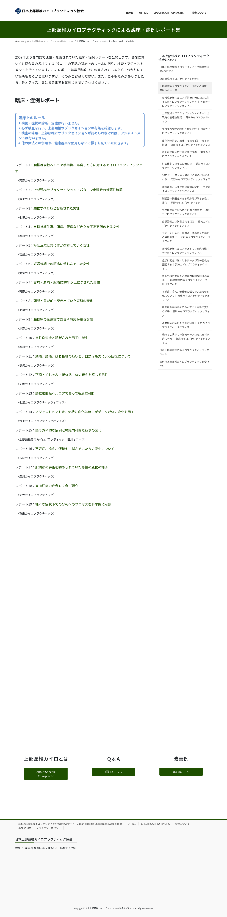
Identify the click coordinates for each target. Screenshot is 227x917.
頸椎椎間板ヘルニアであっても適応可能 (65, 393)
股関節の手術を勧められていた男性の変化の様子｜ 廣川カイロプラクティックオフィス (186, 311)
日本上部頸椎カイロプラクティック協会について (183, 57)
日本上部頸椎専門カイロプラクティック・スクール (184, 352)
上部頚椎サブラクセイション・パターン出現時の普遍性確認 (78, 189)
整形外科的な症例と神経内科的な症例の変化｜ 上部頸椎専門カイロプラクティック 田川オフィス (186, 280)
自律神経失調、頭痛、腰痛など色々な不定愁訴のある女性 (77, 226)
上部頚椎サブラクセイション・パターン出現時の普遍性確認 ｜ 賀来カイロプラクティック (186, 117)
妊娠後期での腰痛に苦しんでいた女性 (62, 263)
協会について (183, 823)
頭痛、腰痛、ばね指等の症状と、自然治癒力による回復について (83, 356)
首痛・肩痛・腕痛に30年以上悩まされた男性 (67, 282)
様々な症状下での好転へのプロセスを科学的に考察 (73, 504)
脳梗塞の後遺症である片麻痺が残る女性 (63, 319)
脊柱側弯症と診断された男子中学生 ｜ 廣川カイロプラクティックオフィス (186, 212)
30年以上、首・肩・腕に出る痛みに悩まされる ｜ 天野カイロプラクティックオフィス (187, 177)
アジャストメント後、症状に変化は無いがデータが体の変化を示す (84, 411)
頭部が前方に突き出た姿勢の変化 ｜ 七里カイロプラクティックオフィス (186, 189)
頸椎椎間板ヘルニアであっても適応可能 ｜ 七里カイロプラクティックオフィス (186, 250)
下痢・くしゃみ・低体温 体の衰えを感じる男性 (71, 374)
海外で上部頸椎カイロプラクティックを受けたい (184, 363)
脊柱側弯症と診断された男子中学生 (61, 337)
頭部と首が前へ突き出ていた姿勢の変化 (63, 300)
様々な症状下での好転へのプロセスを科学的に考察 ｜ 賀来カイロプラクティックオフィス (186, 338)
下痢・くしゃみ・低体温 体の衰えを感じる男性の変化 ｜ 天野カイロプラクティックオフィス (186, 237)
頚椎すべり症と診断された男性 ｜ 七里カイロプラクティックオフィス (186, 131)
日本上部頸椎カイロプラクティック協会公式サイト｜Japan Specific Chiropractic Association (70, 823)
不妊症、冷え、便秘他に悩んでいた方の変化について (74, 448)
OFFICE (132, 823)
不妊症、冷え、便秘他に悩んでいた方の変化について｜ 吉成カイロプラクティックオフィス (186, 295)
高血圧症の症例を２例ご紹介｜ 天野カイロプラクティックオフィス (186, 325)
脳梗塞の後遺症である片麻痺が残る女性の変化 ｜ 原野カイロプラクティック (185, 200)
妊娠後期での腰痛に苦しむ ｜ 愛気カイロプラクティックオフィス (186, 165)
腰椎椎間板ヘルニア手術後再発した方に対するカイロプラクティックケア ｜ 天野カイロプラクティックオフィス (186, 102)
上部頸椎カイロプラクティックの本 (179, 78)
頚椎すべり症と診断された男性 (57, 208)
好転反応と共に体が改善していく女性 (62, 245)
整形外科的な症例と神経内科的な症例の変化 (68, 430)
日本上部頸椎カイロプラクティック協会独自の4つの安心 (184, 69)
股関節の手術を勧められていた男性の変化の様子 (71, 467)
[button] (46, 774)
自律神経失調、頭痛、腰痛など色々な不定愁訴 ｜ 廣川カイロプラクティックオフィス (186, 142)
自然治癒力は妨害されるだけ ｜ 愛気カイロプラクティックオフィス (186, 223)
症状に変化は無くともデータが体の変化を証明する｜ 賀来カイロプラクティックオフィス (186, 264)
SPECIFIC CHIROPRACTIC (155, 823)
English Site (24, 828)
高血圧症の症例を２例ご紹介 (56, 485)
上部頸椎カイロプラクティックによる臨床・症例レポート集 (184, 88)
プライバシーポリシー (48, 828)
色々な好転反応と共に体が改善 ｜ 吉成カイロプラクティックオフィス (186, 154)
